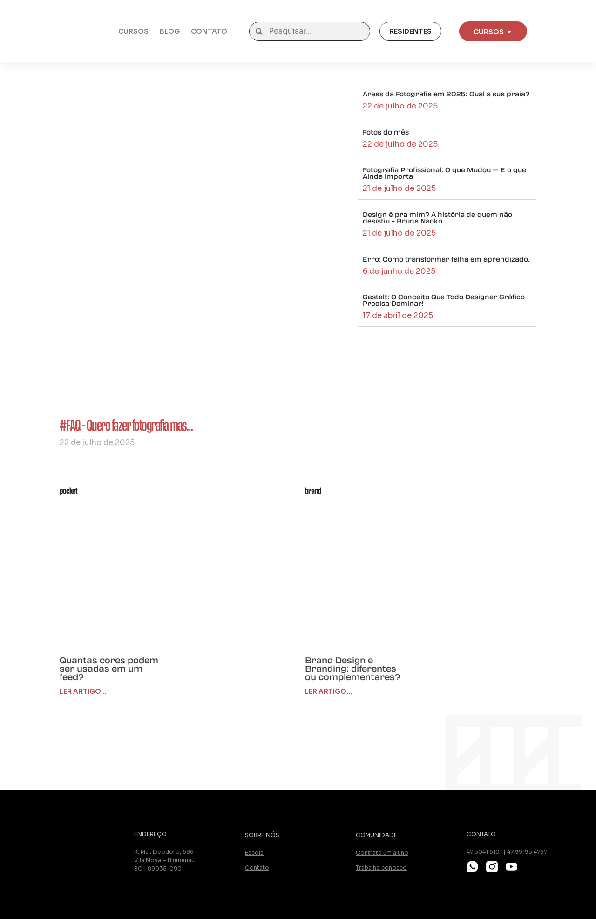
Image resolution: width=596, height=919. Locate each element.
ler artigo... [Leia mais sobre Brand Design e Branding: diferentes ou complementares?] (328, 691)
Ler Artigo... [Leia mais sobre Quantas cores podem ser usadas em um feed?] (83, 691)
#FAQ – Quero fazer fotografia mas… (126, 424)
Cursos (133, 31)
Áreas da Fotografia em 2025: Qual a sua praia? (446, 93)
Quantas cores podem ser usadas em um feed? (109, 668)
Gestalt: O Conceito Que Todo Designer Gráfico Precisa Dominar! (444, 300)
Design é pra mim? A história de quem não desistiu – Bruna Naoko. (437, 217)
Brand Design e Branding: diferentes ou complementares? (352, 668)
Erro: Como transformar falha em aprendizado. (446, 259)
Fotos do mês (386, 131)
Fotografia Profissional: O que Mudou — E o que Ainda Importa (444, 173)
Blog (170, 31)
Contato (209, 31)
